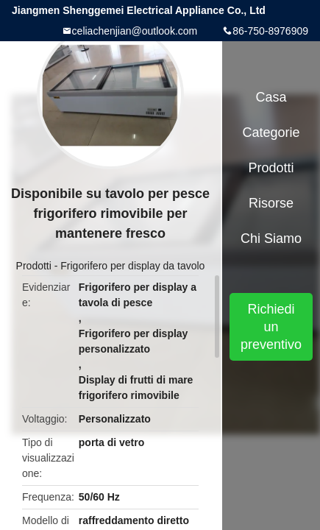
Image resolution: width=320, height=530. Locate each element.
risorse (271, 203)
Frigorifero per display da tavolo (132, 266)
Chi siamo (271, 238)
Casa (271, 97)
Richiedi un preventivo (271, 327)
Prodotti (33, 266)
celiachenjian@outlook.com (135, 31)
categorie (271, 132)
